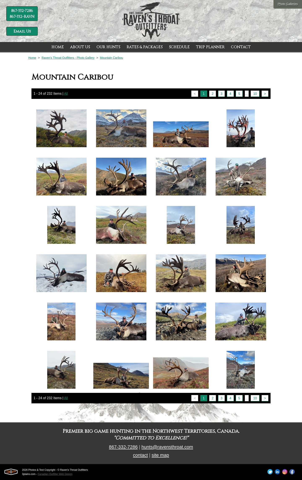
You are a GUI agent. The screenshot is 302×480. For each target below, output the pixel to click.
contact (140, 455)
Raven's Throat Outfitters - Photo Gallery (68, 57)
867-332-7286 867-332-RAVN (22, 13)
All (66, 93)
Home (32, 57)
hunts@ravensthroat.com (167, 447)
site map (160, 455)
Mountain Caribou (111, 57)
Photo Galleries (288, 4)
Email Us (22, 31)
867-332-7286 (123, 447)
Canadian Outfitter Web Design (55, 474)
